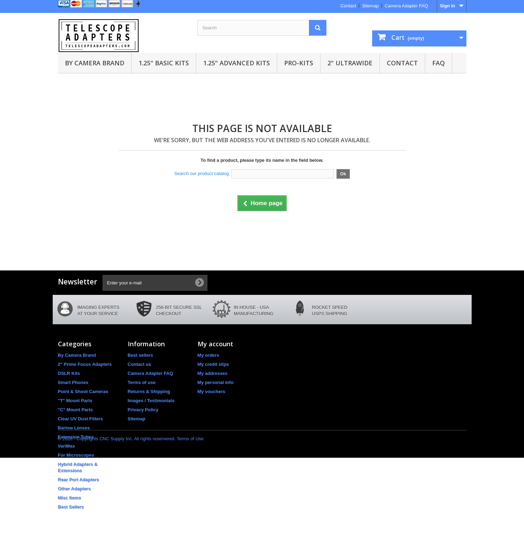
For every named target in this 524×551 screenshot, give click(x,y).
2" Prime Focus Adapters (85, 364)
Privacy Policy (143, 409)
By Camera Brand (94, 63)
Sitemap (370, 6)
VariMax (66, 446)
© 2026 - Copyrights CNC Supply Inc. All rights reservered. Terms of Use (131, 532)
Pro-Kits (298, 63)
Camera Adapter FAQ (406, 6)
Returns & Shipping (149, 391)
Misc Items (69, 497)
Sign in (447, 5)
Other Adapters (74, 488)
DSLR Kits (69, 373)
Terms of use (142, 382)
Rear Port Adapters (78, 479)
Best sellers (140, 355)
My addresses (213, 373)
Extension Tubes (76, 437)
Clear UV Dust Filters (80, 418)
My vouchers (211, 391)
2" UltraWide (349, 63)
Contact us (139, 364)
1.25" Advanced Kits (236, 63)
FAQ (438, 63)
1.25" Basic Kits (164, 63)
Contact (348, 6)
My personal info (216, 382)
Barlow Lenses (74, 427)
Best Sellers (71, 506)
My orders (208, 355)
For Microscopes (76, 455)
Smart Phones (73, 382)
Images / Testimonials (151, 400)
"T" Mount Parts (75, 400)
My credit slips (213, 364)
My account (215, 344)
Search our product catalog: (202, 173)
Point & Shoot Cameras (83, 391)
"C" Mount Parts (75, 409)
